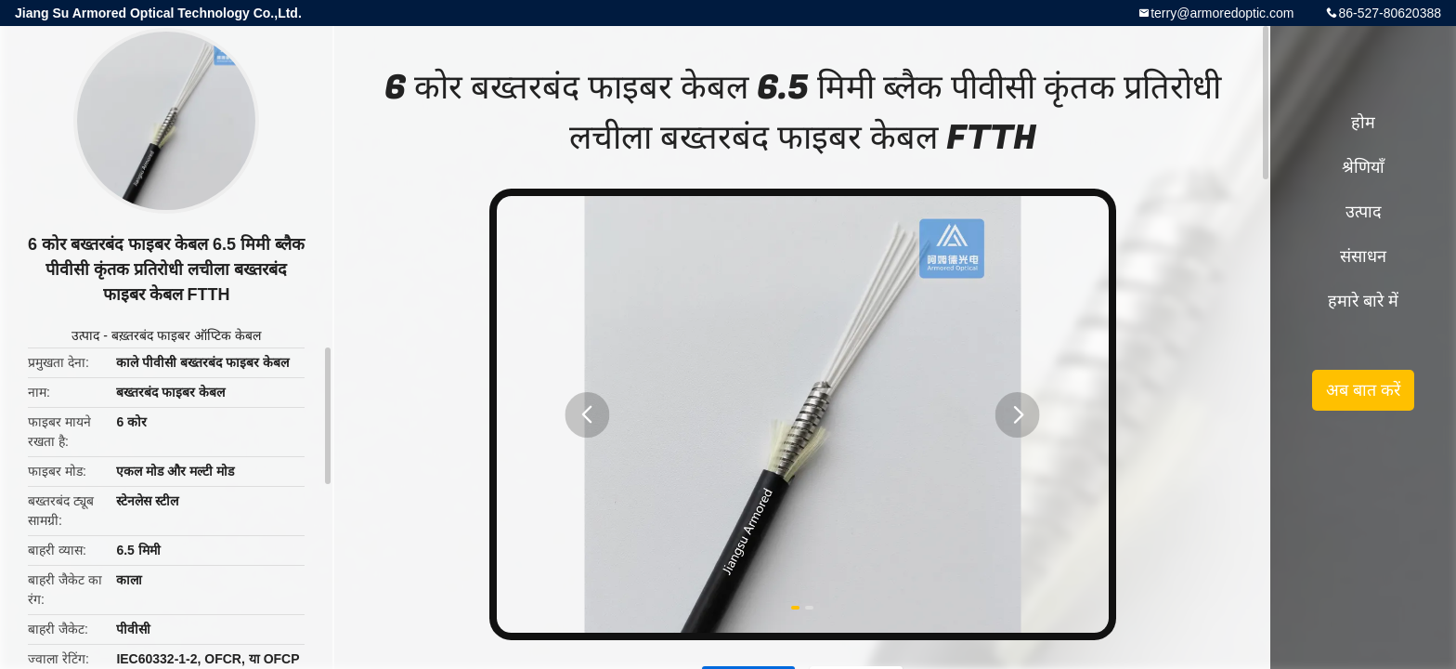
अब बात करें (1363, 390)
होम (1363, 122)
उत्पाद (85, 335)
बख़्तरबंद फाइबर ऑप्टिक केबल (186, 335)
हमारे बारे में (1363, 301)
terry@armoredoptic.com (1222, 13)
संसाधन (1363, 256)
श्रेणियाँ (1363, 167)
